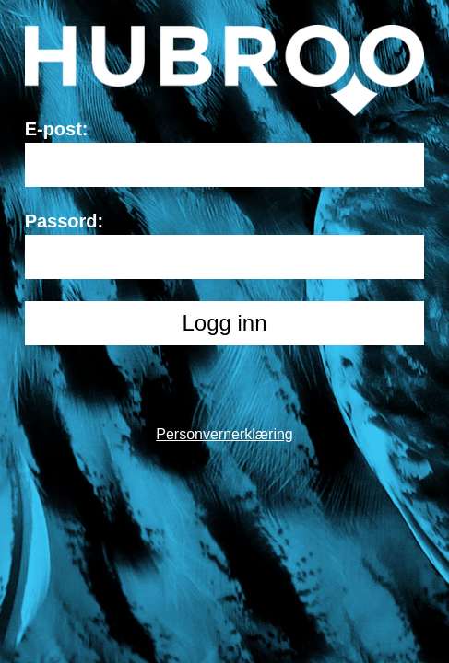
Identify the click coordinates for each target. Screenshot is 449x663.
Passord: (64, 221)
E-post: (57, 129)
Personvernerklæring (224, 434)
